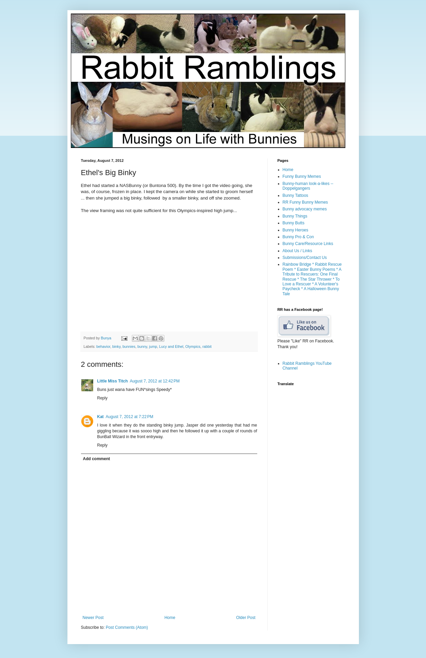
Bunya (107, 338)
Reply (102, 398)
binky (116, 346)
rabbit (206, 346)
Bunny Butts (294, 223)
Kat (100, 416)
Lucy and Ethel (171, 346)
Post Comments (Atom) (127, 627)
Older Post (246, 617)
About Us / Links (297, 250)
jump (153, 346)
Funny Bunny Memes (302, 176)
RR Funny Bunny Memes (305, 202)
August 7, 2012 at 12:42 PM (155, 381)
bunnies (129, 346)
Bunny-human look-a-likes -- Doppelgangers (308, 186)
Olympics (192, 346)
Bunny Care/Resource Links (308, 243)
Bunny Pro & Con (298, 236)
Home (169, 617)
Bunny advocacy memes (305, 209)
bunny (142, 346)
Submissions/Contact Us (305, 257)
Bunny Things (295, 216)
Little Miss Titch (112, 381)
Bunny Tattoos (295, 195)
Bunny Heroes (295, 230)
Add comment (96, 458)
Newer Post (93, 617)
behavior (103, 346)
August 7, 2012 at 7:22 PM (129, 416)
